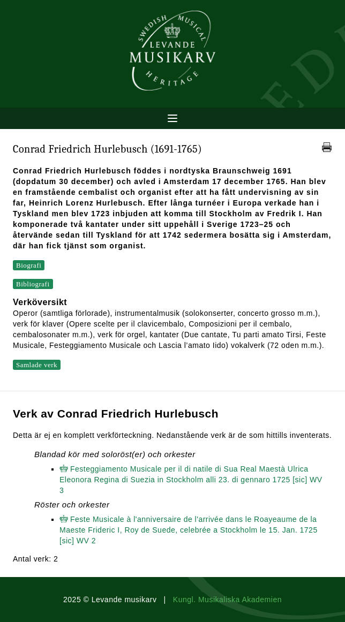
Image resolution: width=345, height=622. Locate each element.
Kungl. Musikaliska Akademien (227, 599)
